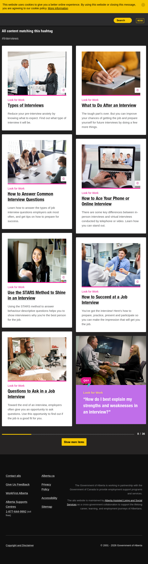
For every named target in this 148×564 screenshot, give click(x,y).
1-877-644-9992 (16, 511)
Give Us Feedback (17, 484)
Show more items (74, 442)
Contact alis (13, 475)
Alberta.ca (48, 475)
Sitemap (46, 506)
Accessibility (49, 498)
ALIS (31, 19)
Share (81, 20)
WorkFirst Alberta (17, 493)
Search (121, 20)
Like (99, 20)
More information (58, 8)
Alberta (13, 19)
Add (90, 20)
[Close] (143, 5)
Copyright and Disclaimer (20, 545)
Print (107, 20)
